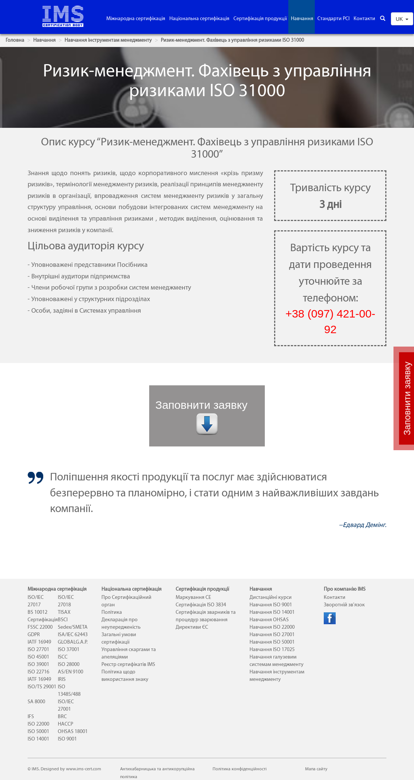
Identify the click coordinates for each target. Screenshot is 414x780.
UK (402, 19)
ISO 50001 (38, 731)
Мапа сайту (316, 768)
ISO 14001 (38, 739)
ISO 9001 (67, 739)
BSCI (63, 619)
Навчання (302, 18)
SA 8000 (36, 701)
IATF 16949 (39, 642)
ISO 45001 (38, 657)
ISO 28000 (68, 664)
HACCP (65, 724)
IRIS (62, 679)
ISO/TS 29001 (42, 686)
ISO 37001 (68, 649)
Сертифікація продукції (260, 18)
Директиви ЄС (192, 627)
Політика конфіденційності (240, 768)
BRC (62, 716)
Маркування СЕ (193, 597)
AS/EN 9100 (70, 672)
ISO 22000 (38, 724)
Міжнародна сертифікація (135, 18)
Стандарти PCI (333, 18)
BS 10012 (37, 612)
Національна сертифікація (199, 18)
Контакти (364, 18)
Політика (111, 612)
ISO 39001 (38, 664)
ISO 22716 (38, 672)
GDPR (34, 634)
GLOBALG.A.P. (73, 642)
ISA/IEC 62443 (73, 634)
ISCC (63, 657)
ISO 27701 (38, 649)
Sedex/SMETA (73, 627)
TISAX (64, 612)
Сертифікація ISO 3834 (201, 604)
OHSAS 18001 (73, 731)
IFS (31, 716)
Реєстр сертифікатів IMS (128, 664)
